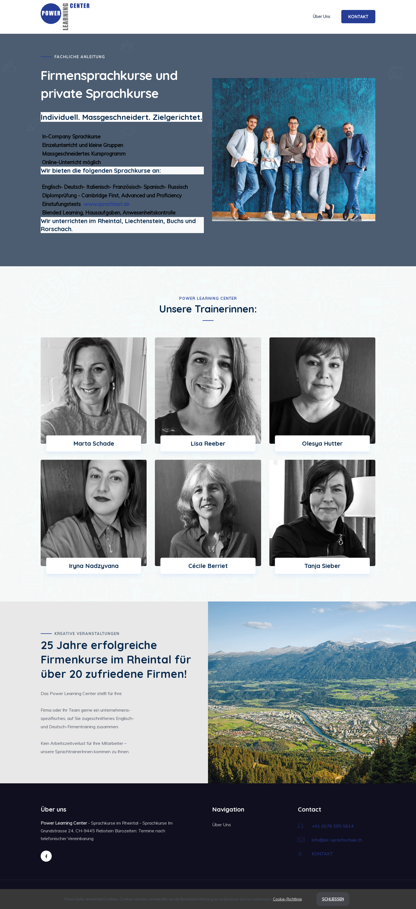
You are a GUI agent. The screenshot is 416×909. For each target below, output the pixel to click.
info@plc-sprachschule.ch (337, 840)
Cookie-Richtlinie (287, 899)
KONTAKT (358, 16)
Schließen (333, 899)
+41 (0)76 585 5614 (333, 826)
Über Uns (321, 16)
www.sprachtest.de (105, 204)
